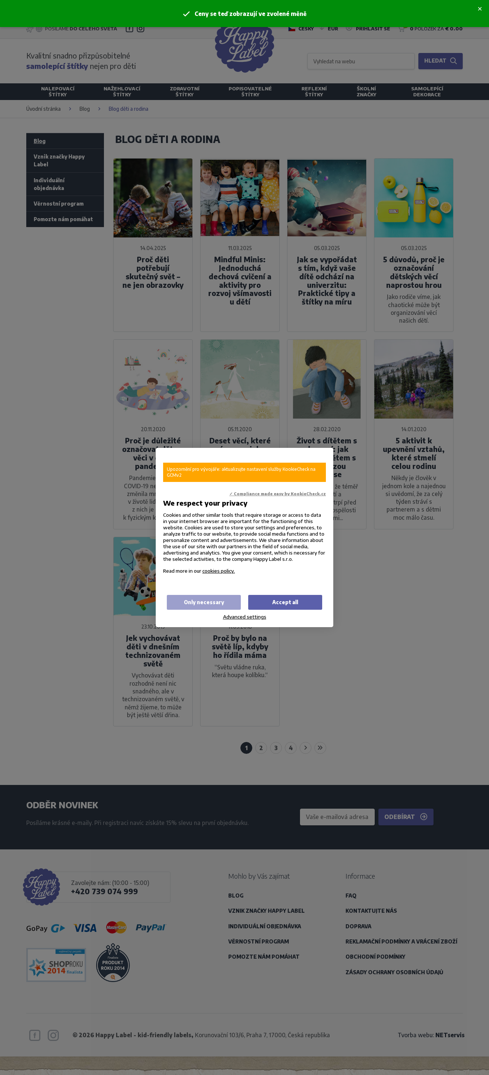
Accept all (285, 602)
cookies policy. (218, 571)
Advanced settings (244, 616)
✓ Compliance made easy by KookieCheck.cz (277, 493)
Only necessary (204, 602)
